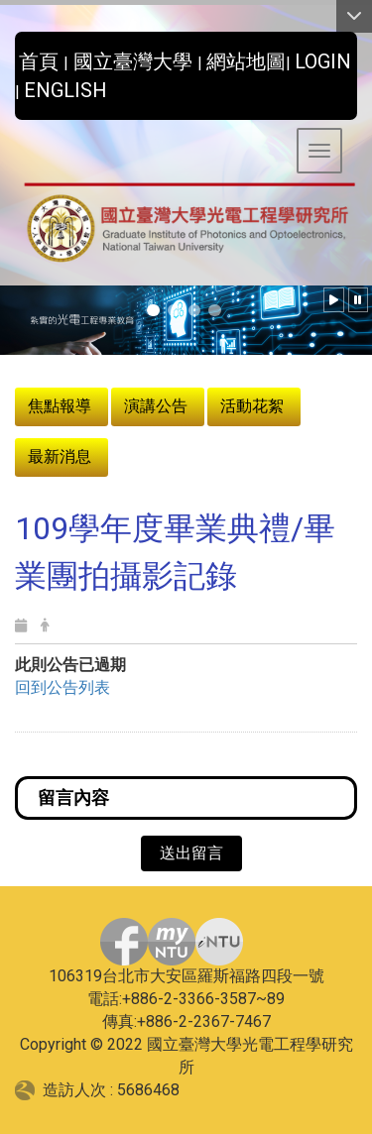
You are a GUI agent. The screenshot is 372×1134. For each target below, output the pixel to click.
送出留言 (191, 853)
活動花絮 (252, 406)
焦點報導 (59, 406)
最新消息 (59, 456)
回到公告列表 (62, 687)
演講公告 (155, 406)
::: (7, 56)
